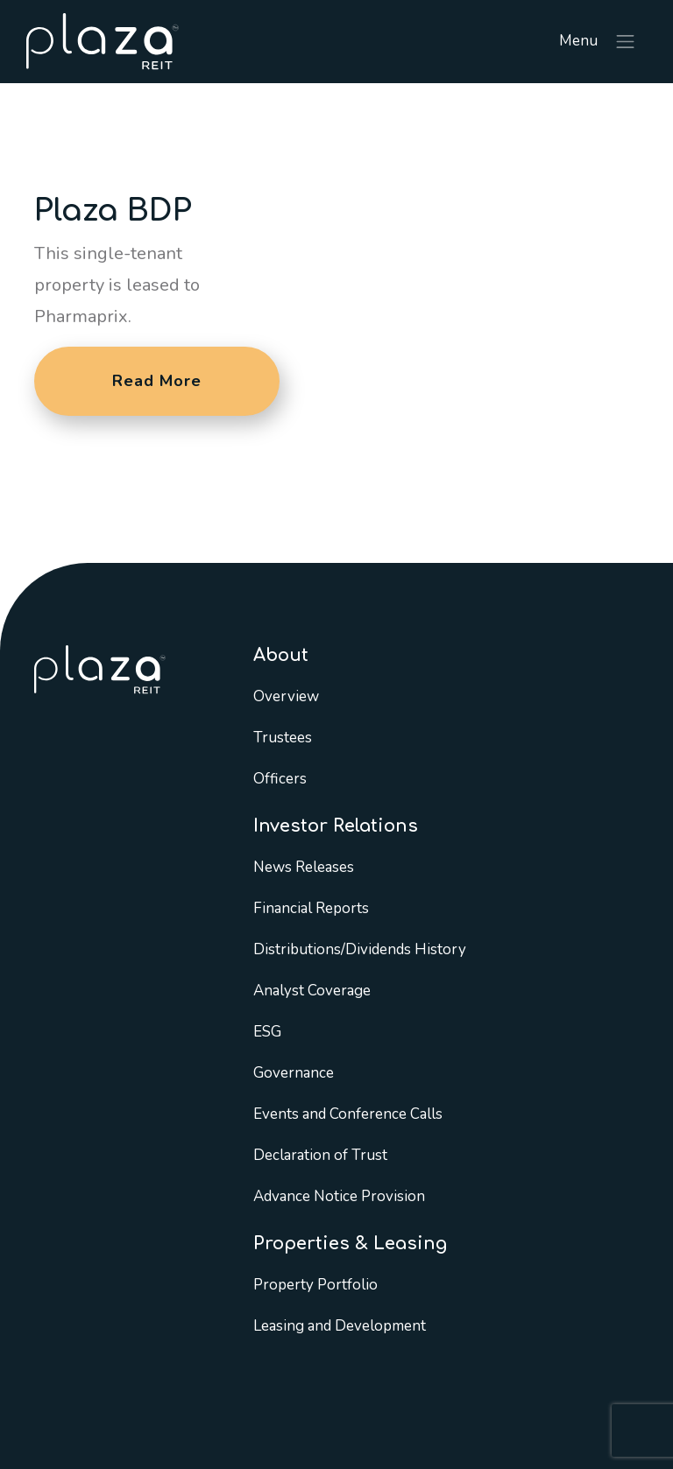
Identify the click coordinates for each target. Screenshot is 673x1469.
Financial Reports (311, 908)
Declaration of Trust (320, 1155)
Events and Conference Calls (348, 1114)
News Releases (303, 867)
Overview (286, 696)
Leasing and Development (339, 1326)
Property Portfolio (315, 1285)
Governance (293, 1073)
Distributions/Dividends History (359, 949)
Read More (157, 380)
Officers (280, 779)
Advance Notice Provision (339, 1196)
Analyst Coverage (312, 991)
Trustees (282, 737)
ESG (267, 1032)
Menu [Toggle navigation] (598, 42)
